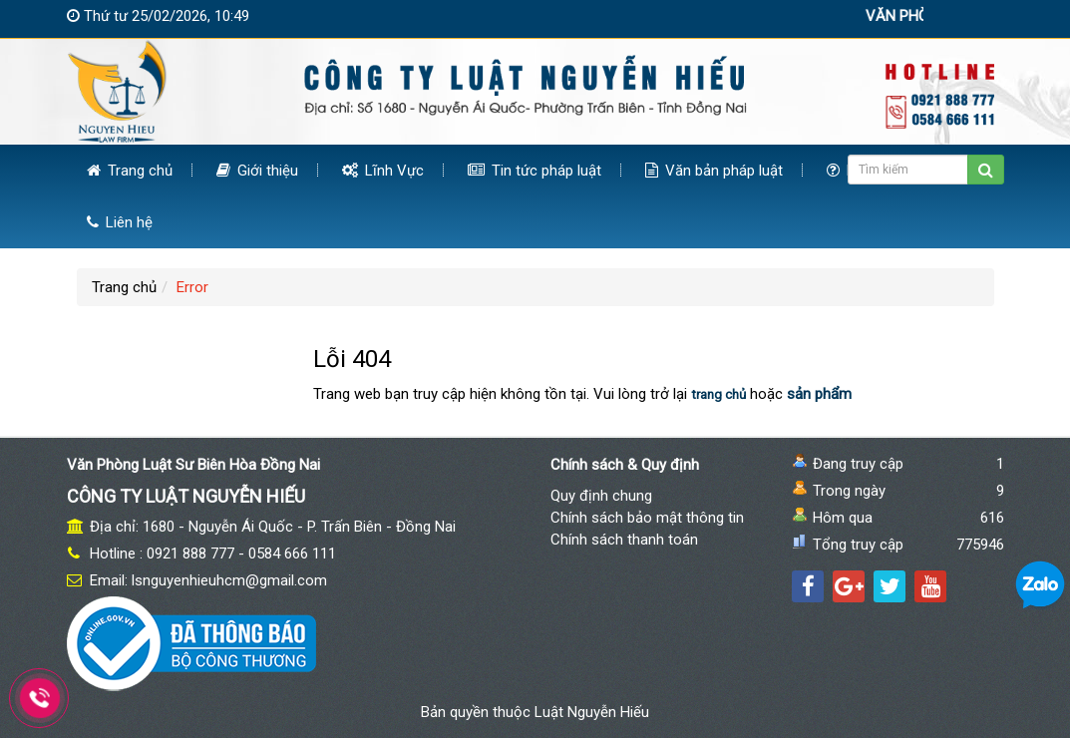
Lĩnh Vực (383, 171)
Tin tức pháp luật (534, 171)
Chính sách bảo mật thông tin (647, 518)
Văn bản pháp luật (714, 171)
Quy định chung (601, 496)
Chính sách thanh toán (624, 540)
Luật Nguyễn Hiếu (592, 712)
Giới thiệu (257, 171)
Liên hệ (120, 222)
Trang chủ (130, 171)
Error (192, 287)
